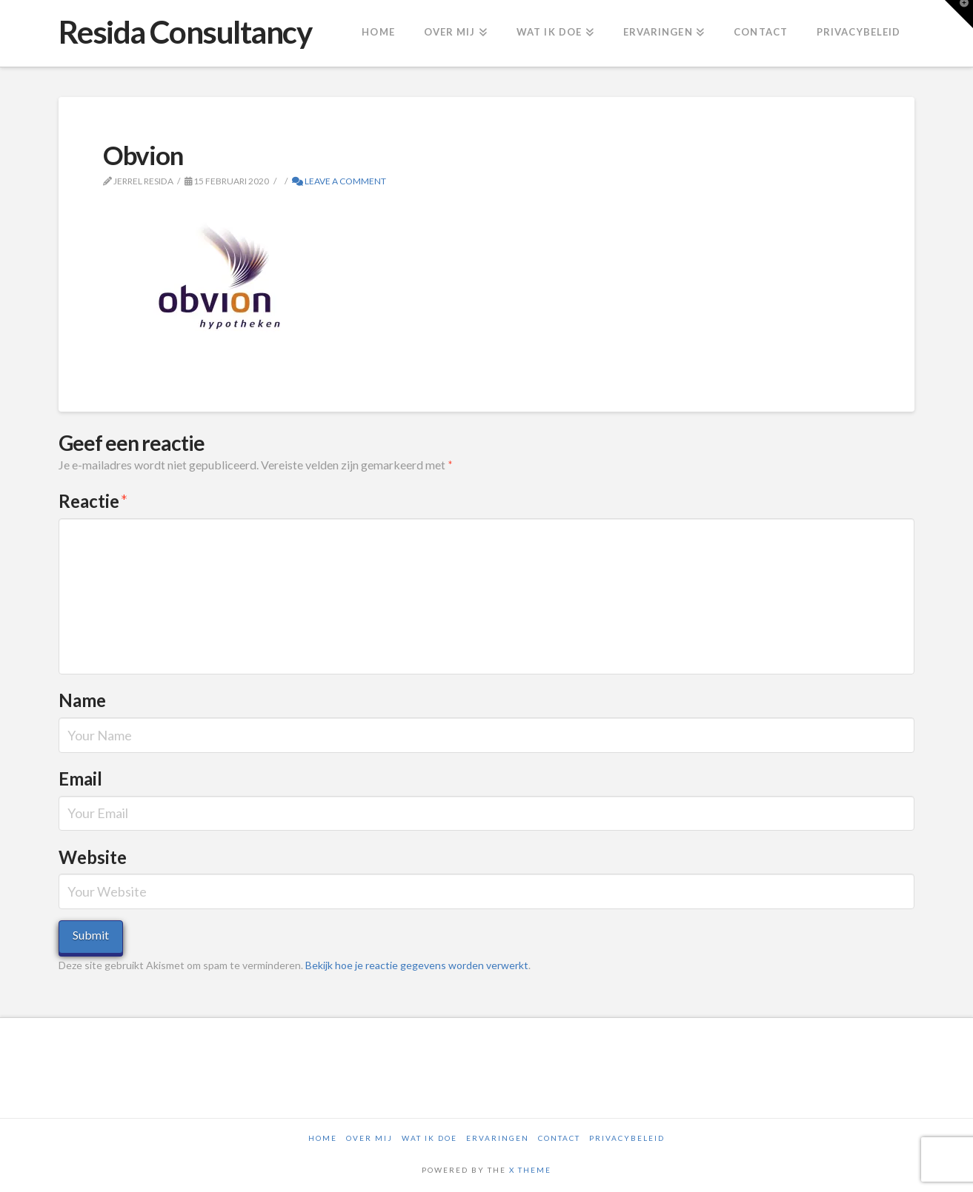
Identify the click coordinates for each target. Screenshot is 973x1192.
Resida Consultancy (185, 31)
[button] (959, 14)
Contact (559, 1138)
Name (82, 700)
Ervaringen (497, 1138)
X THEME (530, 1169)
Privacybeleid (627, 1138)
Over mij (369, 1138)
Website (93, 857)
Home (322, 1138)
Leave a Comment (339, 181)
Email (80, 778)
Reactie (93, 501)
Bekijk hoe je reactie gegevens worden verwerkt (416, 965)
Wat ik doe (429, 1138)
